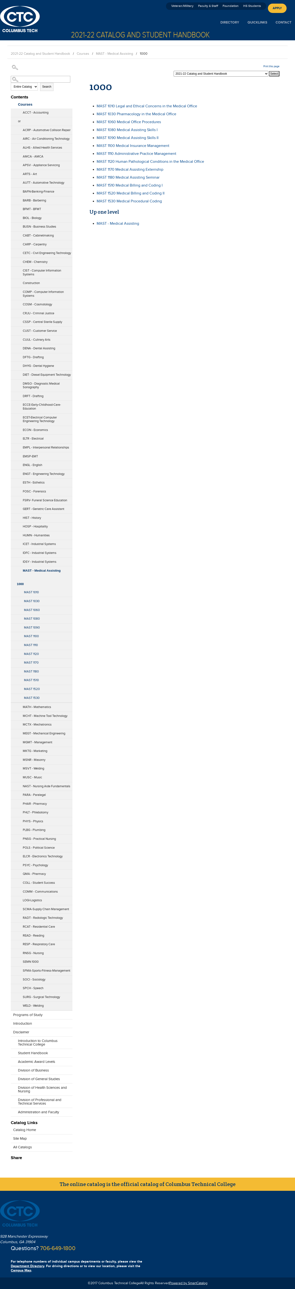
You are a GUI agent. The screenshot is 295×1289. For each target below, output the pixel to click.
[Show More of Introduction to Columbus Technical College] (13, 1043)
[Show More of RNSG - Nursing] (13, 951)
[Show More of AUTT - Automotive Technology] (13, 181)
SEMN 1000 (31, 962)
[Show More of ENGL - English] (13, 463)
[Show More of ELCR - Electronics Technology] (13, 855)
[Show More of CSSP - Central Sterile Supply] (13, 320)
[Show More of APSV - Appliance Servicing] (13, 163)
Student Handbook (33, 1053)
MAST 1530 (32, 698)
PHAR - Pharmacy (35, 804)
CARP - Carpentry (35, 244)
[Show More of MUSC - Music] (13, 776)
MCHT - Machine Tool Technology (45, 716)
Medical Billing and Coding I (130, 185)
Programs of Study (27, 1015)
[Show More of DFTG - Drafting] (13, 355)
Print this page (271, 66)
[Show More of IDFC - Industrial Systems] (13, 551)
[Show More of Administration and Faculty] (13, 1110)
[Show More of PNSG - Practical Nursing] (13, 837)
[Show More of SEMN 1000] (13, 960)
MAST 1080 (32, 619)
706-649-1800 (58, 1248)
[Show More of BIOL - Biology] (13, 216)
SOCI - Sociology (34, 979)
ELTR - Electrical (33, 439)
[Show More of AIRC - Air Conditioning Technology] (13, 137)
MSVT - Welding (33, 768)
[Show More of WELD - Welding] (13, 1004)
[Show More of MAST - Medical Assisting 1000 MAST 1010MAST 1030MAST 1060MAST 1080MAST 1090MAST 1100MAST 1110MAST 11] (13, 569)
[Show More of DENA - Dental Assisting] (13, 347)
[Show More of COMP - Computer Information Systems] (13, 294)
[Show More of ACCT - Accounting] (13, 111)
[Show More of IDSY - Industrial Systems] (13, 560)
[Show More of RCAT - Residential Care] (13, 925)
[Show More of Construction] (13, 281)
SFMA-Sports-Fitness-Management (46, 971)
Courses (83, 54)
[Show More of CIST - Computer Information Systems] (13, 273)
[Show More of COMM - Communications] (13, 890)
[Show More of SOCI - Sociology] (13, 978)
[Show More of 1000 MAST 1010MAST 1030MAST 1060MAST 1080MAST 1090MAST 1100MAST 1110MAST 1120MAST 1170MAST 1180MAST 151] (13, 577)
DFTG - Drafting (33, 357)
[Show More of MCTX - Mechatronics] (13, 723)
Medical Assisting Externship (130, 169)
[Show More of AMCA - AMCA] (13, 155)
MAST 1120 (31, 654)
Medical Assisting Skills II (128, 138)
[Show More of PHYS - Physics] (13, 819)
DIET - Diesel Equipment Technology (47, 375)
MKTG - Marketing (35, 751)
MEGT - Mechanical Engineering (44, 733)
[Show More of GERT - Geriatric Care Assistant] (13, 507)
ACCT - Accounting (35, 113)
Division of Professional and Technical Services (39, 1102)
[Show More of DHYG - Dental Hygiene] (13, 364)
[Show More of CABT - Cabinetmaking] (13, 234)
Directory (229, 22)
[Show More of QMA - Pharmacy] (13, 872)
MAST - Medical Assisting (114, 54)
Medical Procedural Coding (129, 201)
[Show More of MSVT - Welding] (13, 767)
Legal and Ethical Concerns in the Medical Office (147, 106)
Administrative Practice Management (136, 153)
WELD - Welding (33, 1006)
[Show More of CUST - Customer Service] (13, 329)
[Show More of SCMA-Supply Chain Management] (13, 907)
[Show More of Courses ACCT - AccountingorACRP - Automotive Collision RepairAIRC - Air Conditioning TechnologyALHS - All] (13, 103)
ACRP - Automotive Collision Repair (47, 130)
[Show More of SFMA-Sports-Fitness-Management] (13, 969)
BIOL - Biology (32, 218)
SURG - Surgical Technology (41, 997)
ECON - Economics (35, 430)
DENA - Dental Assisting (39, 348)
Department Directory (27, 1266)
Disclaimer (21, 1032)
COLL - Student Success (39, 883)
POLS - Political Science (39, 848)
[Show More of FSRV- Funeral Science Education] (13, 498)
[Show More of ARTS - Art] (13, 172)
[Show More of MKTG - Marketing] (13, 749)
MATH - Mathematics (37, 707)
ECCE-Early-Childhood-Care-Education (42, 407)
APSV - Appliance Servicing (41, 165)
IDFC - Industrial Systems (39, 553)
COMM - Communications (40, 892)
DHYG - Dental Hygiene (38, 366)
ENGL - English (32, 465)
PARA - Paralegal (34, 795)
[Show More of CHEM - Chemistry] (13, 260)
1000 (20, 584)
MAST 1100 (31, 636)
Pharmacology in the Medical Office (136, 114)
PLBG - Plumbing (34, 830)
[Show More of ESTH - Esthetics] (13, 481)
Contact (283, 22)
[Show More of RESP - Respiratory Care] (13, 942)
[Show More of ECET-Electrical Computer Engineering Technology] (13, 419)
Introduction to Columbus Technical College (38, 1043)
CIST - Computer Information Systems (42, 272)
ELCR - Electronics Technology (43, 856)
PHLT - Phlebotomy (35, 812)
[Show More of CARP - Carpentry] (13, 243)
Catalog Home (24, 1130)
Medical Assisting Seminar (128, 177)
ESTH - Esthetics (34, 482)
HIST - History (32, 518)
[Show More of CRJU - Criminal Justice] (13, 311)
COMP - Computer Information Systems (43, 294)
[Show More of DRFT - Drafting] (13, 394)
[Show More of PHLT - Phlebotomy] (13, 811)
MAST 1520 (32, 689)
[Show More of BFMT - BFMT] (13, 207)
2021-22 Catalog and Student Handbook (40, 54)
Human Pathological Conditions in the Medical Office (150, 161)
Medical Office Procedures (129, 122)
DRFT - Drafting (33, 396)
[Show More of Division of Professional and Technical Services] (13, 1102)
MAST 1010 (31, 592)
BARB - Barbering (34, 200)
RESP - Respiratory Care (39, 944)
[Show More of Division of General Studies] (13, 1077)
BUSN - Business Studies (39, 227)
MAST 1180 (31, 671)
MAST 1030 (32, 601)
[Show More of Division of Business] (13, 1069)
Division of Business (33, 1070)
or (19, 121)
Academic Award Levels (36, 1062)
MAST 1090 (32, 627)
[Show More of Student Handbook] (13, 1051)
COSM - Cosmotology (37, 304)
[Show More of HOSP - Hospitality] (13, 525)
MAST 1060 (32, 610)
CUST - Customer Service (40, 331)
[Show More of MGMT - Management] (13, 740)
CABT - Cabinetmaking (38, 235)
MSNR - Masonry (34, 760)
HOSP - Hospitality (35, 526)
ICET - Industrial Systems (39, 544)
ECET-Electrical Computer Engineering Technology (40, 419)
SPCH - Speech (33, 988)
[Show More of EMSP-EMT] (13, 455)
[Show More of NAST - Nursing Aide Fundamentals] (13, 784)
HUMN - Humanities (36, 535)
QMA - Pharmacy (34, 874)
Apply (277, 8)
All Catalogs (22, 1147)
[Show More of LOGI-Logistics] (13, 898)
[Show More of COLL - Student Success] (13, 881)
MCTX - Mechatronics (37, 724)
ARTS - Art (30, 174)
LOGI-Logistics (32, 900)
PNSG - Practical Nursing (39, 839)
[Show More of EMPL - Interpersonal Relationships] (13, 446)
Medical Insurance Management (133, 146)
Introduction (22, 1024)
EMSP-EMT (30, 456)
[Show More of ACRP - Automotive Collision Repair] (13, 128)
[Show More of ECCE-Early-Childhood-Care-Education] (13, 407)
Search (46, 86)
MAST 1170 (31, 663)
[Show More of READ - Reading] (13, 934)
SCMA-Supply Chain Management (46, 909)
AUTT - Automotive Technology (43, 183)
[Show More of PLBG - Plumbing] (13, 828)
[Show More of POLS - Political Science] (13, 846)
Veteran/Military (182, 6)
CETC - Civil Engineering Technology (47, 253)
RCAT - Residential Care (39, 927)
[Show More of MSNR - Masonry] (13, 758)
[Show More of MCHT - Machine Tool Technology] (13, 714)
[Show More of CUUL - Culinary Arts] (13, 338)
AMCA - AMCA (33, 156)
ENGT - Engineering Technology (44, 474)
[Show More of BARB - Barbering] (13, 199)
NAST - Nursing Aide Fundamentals (46, 786)
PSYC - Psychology (35, 865)
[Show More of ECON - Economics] (13, 428)
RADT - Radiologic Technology (43, 918)
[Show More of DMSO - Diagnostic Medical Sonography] (13, 385)
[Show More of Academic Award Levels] (13, 1060)
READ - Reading (33, 936)
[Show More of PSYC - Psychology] (13, 863)
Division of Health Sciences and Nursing (42, 1089)
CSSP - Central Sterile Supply (42, 322)
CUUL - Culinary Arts (36, 340)
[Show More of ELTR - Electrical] (13, 437)
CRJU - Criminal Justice (38, 313)
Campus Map (21, 1270)
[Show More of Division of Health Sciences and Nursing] (13, 1090)
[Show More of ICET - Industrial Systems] (13, 542)
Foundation (231, 6)
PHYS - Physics (33, 821)
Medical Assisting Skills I (127, 130)
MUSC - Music (32, 777)
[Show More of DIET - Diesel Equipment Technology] (13, 373)
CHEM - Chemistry (35, 262)
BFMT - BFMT (32, 209)
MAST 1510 (31, 680)
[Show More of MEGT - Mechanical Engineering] (13, 732)
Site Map (20, 1139)
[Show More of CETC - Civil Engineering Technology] (13, 251)
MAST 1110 (31, 645)
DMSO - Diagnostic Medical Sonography (41, 385)
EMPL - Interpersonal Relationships (46, 447)
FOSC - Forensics (34, 491)
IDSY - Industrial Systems (39, 562)
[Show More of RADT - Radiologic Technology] (13, 916)
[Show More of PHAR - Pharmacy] (13, 802)
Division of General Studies (39, 1079)
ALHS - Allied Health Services (42, 148)
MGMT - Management (37, 742)
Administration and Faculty (38, 1112)
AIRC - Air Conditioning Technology (46, 139)
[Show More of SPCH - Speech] (13, 986)
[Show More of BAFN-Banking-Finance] (13, 190)
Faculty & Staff (208, 6)
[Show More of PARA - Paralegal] (13, 793)
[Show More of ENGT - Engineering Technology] (13, 472)
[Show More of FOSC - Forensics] (13, 490)
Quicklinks (257, 22)
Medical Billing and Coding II (131, 193)
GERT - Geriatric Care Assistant (43, 509)
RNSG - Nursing (33, 953)
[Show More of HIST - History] (13, 516)
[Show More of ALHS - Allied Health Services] (13, 146)
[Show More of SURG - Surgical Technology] (13, 995)
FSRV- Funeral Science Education (45, 500)
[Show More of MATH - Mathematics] (13, 705)
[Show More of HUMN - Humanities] (13, 534)
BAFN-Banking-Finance (38, 192)
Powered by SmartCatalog (188, 1283)
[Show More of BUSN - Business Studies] (13, 225)
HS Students (252, 6)
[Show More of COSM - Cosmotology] (13, 303)
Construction (31, 283)
